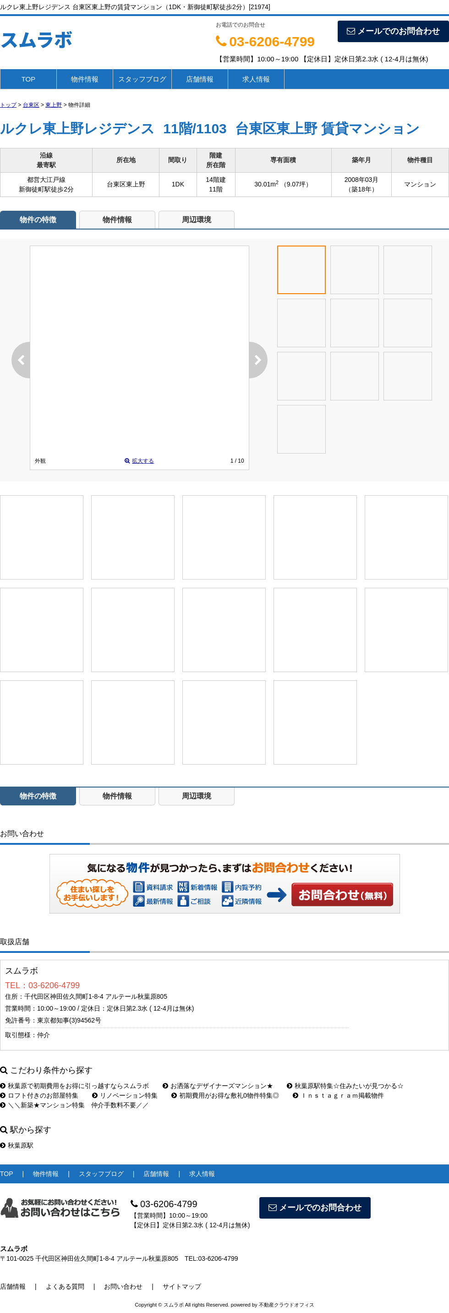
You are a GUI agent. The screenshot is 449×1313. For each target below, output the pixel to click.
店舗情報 (200, 79)
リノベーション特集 (125, 1095)
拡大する (139, 461)
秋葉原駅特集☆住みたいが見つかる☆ (345, 1085)
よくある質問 (65, 1286)
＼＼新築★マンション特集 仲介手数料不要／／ (74, 1105)
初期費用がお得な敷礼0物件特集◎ (225, 1095)
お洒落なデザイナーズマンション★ (218, 1085)
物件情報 (85, 79)
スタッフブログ (142, 79)
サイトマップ (182, 1286)
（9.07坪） (296, 184)
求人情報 (256, 79)
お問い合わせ (342, 894)
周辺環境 (196, 220)
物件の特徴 (38, 220)
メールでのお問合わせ (393, 31)
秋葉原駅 (16, 1145)
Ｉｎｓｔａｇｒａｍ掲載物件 (338, 1095)
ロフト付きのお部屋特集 (39, 1095)
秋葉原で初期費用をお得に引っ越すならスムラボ (74, 1085)
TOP (29, 79)
